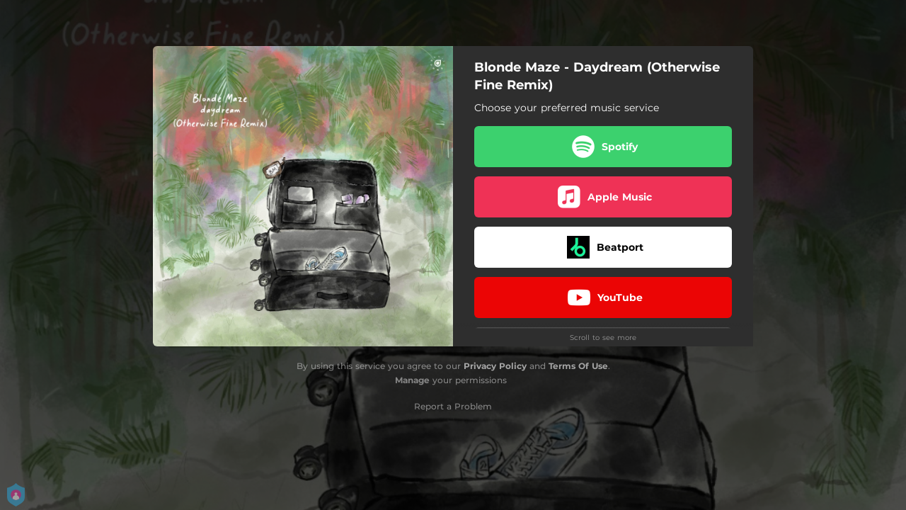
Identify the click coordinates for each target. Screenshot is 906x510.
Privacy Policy (495, 366)
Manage (412, 380)
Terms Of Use (578, 366)
